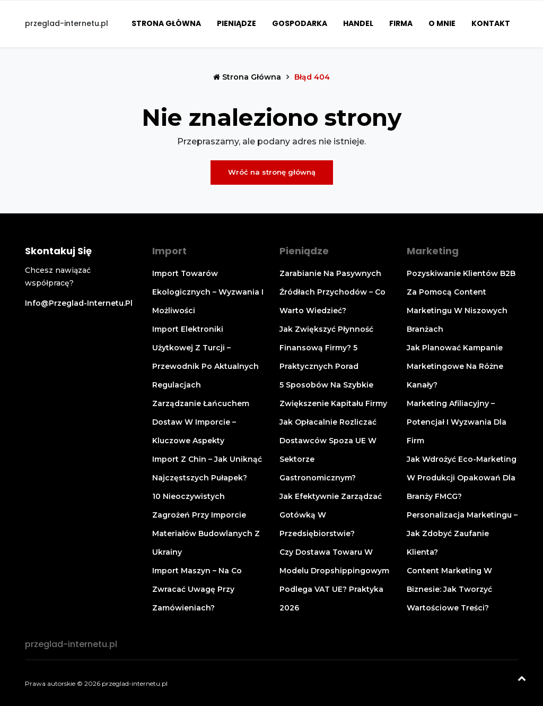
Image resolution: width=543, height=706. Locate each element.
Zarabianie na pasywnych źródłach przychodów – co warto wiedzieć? (332, 292)
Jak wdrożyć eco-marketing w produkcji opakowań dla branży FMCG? (461, 477)
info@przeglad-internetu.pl (79, 303)
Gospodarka (299, 23)
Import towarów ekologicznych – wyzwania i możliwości (208, 292)
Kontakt (490, 23)
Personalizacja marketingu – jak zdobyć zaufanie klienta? (462, 533)
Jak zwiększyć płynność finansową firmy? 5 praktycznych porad (326, 347)
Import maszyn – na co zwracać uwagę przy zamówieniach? (197, 589)
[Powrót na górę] (521, 679)
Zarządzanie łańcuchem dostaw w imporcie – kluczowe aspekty (200, 422)
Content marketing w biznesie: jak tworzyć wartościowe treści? (449, 589)
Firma (401, 23)
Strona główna (166, 23)
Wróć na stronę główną (272, 172)
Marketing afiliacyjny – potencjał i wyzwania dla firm (456, 422)
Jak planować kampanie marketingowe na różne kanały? (455, 366)
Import (169, 250)
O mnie (442, 23)
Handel (358, 23)
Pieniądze (236, 23)
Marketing (433, 250)
